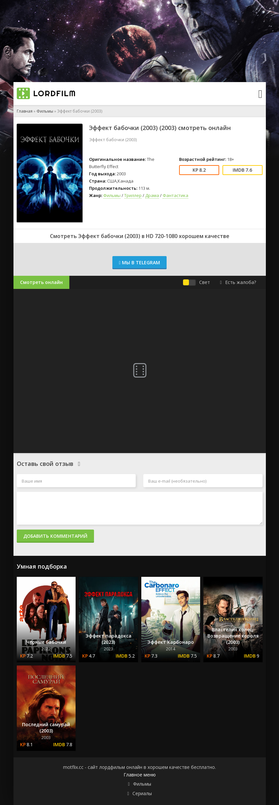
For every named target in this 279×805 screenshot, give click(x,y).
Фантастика (175, 195)
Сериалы (142, 793)
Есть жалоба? (238, 282)
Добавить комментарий (55, 536)
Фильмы (44, 111)
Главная (25, 111)
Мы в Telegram (139, 262)
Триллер (133, 195)
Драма (152, 195)
